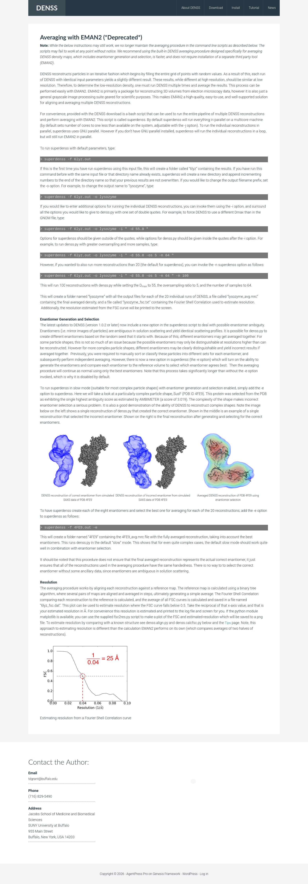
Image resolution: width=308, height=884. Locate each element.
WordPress (190, 873)
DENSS (47, 8)
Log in (204, 873)
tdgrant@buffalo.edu (44, 778)
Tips (228, 622)
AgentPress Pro (137, 873)
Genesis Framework (166, 873)
